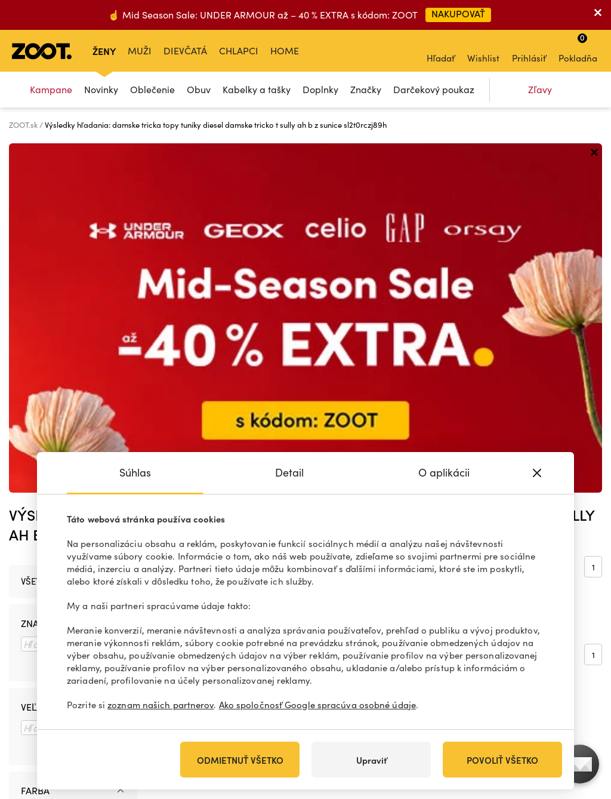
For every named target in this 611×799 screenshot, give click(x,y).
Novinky (101, 89)
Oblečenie (152, 89)
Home (284, 50)
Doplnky (320, 89)
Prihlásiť (529, 50)
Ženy (104, 50)
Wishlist (483, 50)
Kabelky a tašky (257, 89)
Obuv (199, 89)
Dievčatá (185, 50)
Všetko (37, 232)
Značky (365, 89)
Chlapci (238, 50)
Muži (140, 50)
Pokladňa (577, 48)
